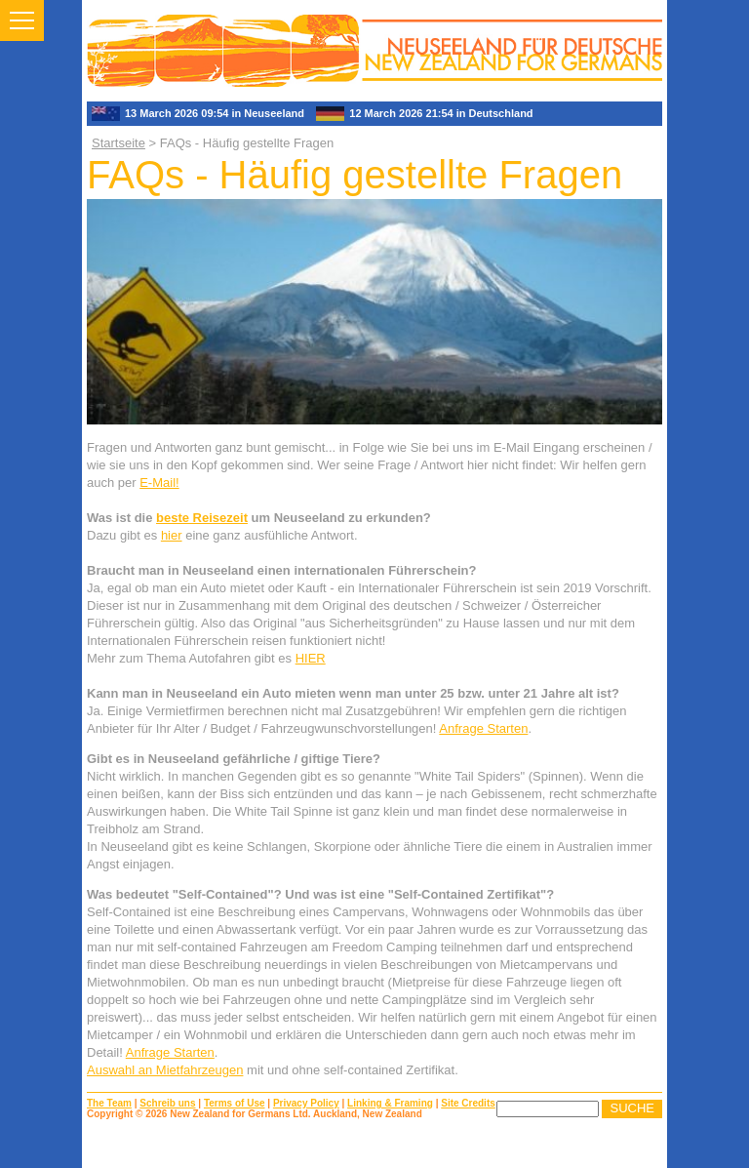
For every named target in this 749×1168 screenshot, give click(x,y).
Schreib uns (167, 1103)
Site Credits (468, 1103)
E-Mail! (158, 482)
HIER (311, 658)
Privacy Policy (306, 1103)
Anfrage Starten (483, 728)
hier (171, 535)
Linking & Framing (390, 1103)
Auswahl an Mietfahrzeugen (165, 1070)
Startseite (118, 143)
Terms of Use (234, 1103)
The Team (109, 1103)
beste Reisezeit (202, 517)
